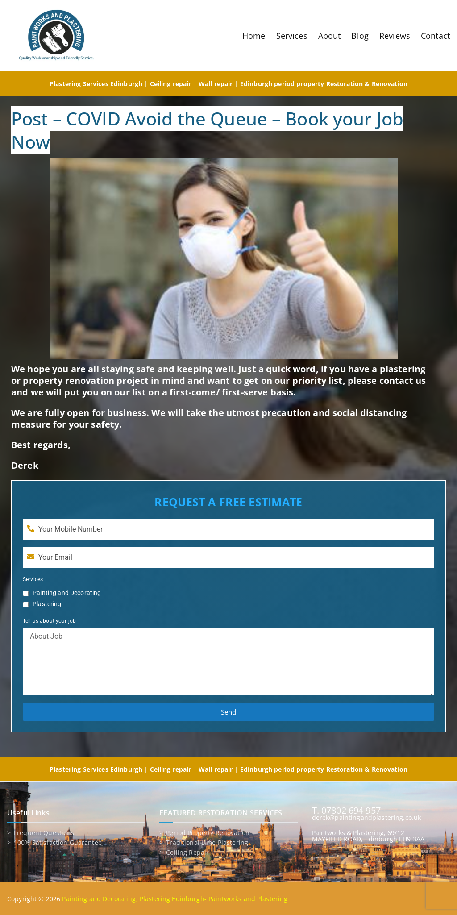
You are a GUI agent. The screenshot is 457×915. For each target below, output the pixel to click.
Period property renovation (207, 833)
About (329, 35)
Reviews (394, 35)
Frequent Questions (44, 833)
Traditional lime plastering (207, 843)
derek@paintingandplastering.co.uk (366, 817)
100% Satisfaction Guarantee (58, 843)
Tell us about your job (49, 621)
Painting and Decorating (67, 592)
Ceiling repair (187, 852)
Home (254, 35)
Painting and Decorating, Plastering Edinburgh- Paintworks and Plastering (174, 898)
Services (291, 35)
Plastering (47, 603)
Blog (360, 35)
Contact (435, 35)
